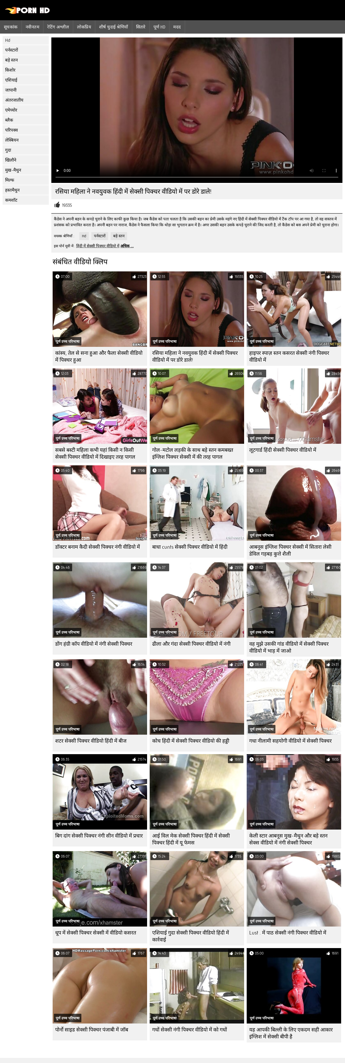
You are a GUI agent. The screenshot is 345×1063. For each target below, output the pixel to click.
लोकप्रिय (84, 27)
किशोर (10, 70)
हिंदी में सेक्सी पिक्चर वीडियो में (97, 246)
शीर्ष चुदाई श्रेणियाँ (113, 27)
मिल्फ (9, 180)
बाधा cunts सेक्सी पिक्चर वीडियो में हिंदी (189, 547)
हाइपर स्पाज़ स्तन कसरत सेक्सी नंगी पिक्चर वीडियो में (289, 356)
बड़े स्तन (11, 60)
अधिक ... (127, 246)
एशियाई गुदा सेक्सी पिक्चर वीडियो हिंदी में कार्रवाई (190, 936)
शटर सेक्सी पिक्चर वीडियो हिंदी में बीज (91, 741)
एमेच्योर (11, 110)
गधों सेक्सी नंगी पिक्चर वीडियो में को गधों (189, 1030)
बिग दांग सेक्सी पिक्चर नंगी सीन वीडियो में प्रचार (99, 836)
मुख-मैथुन (13, 170)
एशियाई (11, 80)
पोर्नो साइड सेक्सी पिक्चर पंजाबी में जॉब (91, 1030)
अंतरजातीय (14, 100)
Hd (7, 40)
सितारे (141, 27)
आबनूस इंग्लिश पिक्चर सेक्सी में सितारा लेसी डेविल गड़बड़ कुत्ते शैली (290, 550)
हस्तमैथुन (12, 190)
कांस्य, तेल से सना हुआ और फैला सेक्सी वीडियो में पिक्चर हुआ (98, 356)
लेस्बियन (11, 140)
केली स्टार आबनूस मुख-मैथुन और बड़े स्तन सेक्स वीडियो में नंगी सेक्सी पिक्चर (288, 839)
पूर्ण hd (159, 27)
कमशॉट (11, 200)
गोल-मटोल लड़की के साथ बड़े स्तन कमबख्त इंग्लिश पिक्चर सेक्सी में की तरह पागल (192, 453)
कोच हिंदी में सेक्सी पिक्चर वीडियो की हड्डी (190, 741)
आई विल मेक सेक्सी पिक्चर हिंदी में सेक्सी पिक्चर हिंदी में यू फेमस (191, 839)
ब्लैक (9, 120)
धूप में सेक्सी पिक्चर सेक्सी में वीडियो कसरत (95, 933)
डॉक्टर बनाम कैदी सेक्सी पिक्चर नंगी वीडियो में (97, 547)
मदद (177, 27)
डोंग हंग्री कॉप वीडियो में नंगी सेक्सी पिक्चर (93, 644)
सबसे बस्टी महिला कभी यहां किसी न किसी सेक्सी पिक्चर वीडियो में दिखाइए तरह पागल (95, 453)
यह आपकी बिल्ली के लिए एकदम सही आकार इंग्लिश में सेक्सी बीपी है (291, 1033)
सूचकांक (11, 27)
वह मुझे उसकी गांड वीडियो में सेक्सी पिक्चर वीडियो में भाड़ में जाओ (289, 647)
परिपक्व (11, 130)
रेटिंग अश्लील (58, 27)
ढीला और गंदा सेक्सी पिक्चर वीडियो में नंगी (191, 644)
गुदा (8, 150)
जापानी (10, 90)
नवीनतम (32, 27)
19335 (67, 205)
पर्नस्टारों (11, 50)
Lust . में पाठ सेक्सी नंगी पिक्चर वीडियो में (287, 933)
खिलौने (10, 160)
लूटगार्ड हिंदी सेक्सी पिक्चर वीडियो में (282, 450)
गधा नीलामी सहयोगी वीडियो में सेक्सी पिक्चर (290, 741)
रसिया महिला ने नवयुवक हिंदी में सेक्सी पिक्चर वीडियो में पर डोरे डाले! (195, 356)
